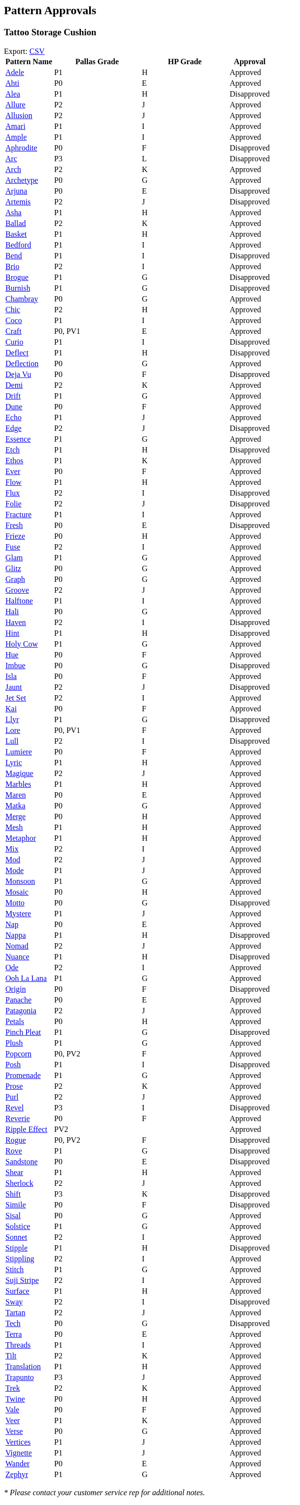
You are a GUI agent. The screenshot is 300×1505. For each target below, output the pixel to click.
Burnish (17, 288)
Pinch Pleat (23, 1032)
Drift (13, 396)
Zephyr (16, 1474)
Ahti (12, 83)
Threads (18, 1345)
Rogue (15, 1140)
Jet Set (15, 698)
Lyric (13, 762)
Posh (13, 1064)
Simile (15, 1205)
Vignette (18, 1453)
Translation (23, 1366)
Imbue (15, 665)
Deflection (22, 363)
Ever (12, 471)
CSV (37, 51)
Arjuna (16, 191)
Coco (13, 320)
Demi (14, 385)
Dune (14, 406)
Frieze (15, 536)
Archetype (21, 180)
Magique (19, 773)
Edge (13, 428)
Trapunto (19, 1377)
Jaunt (13, 687)
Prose (14, 1086)
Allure (15, 104)
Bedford (18, 245)
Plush (14, 1043)
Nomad (16, 946)
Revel (14, 1108)
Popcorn (18, 1054)
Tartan (15, 1312)
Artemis (18, 202)
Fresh (14, 525)
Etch (12, 450)
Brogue (16, 277)
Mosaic (16, 892)
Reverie (17, 1118)
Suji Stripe (22, 1280)
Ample (16, 137)
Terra (13, 1334)
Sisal (13, 1215)
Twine (15, 1399)
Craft (13, 331)
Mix (12, 849)
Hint (12, 633)
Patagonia (20, 1010)
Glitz (13, 568)
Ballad (15, 223)
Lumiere (18, 752)
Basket (16, 234)
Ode (12, 967)
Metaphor (20, 838)
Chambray (21, 299)
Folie (13, 504)
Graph (15, 579)
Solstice (17, 1226)
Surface (17, 1291)
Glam (14, 557)
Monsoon (20, 881)
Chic (12, 309)
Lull (12, 741)
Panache (18, 1000)
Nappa (15, 935)
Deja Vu (18, 374)
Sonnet (16, 1237)
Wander (17, 1463)
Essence (18, 439)
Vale (12, 1409)
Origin (15, 989)
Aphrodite (21, 148)
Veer (12, 1420)
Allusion (18, 115)
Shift (13, 1194)
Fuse (12, 547)
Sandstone (21, 1161)
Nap (12, 924)
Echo (13, 417)
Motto (15, 903)
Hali (12, 611)
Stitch (14, 1269)
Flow (13, 482)
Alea (12, 94)
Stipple (16, 1248)
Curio (14, 342)
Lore (12, 730)
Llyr (12, 719)
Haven (15, 622)
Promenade (23, 1075)
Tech (13, 1323)
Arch (13, 169)
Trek (12, 1388)
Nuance (17, 957)
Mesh (14, 827)
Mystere (18, 913)
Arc (11, 158)
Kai (11, 708)
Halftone (19, 601)
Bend (13, 255)
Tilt (11, 1356)
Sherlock (19, 1183)
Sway (14, 1302)
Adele (14, 72)
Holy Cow (21, 644)
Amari (15, 126)
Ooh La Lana (26, 978)
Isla (11, 676)
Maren (15, 795)
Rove (13, 1151)
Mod (12, 859)
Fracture (18, 514)
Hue (12, 655)
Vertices (18, 1442)
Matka (15, 806)
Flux (12, 493)
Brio (12, 266)
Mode (14, 870)
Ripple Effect (26, 1129)
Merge (15, 816)
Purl (12, 1097)
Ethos (14, 460)
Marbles (18, 784)
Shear (14, 1172)
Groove (17, 590)
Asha (13, 212)
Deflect (16, 353)
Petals (14, 1021)
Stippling (19, 1258)
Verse (14, 1431)
